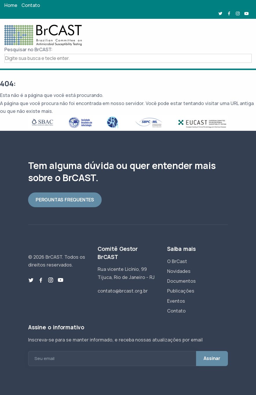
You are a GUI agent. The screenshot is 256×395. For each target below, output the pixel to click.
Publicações (180, 291)
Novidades (179, 271)
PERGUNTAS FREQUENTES (65, 199)
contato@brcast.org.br (123, 291)
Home (10, 5)
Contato (30, 5)
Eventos (176, 301)
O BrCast (177, 261)
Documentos (181, 281)
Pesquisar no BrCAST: (28, 49)
